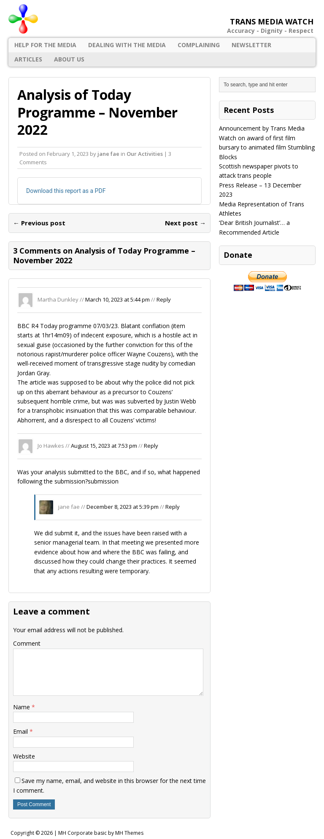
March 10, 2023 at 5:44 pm (117, 299)
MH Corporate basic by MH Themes (100, 832)
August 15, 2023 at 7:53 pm (104, 445)
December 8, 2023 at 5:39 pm (122, 506)
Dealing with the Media (127, 45)
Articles (28, 59)
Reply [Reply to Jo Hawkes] (151, 445)
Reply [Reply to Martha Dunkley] (164, 299)
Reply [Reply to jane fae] (172, 506)
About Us (69, 59)
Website (24, 756)
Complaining (199, 45)
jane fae (108, 154)
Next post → (185, 223)
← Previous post (39, 223)
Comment (26, 643)
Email (21, 731)
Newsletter (251, 45)
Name (22, 707)
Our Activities (145, 154)
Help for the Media (45, 45)
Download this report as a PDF (65, 190)
